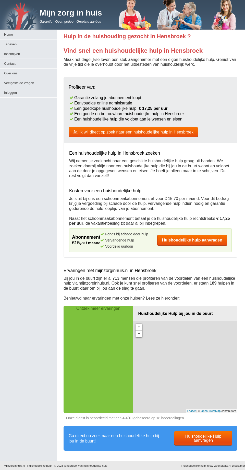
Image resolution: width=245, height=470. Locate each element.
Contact (10, 63)
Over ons (11, 73)
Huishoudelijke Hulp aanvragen (203, 438)
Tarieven (10, 44)
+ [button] (139, 327)
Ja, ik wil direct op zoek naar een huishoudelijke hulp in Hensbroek (133, 132)
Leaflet (191, 410)
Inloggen (10, 93)
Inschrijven (12, 54)
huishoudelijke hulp (95, 465)
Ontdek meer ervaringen (98, 308)
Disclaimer (238, 465)
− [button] (139, 334)
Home (8, 34)
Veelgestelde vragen (19, 83)
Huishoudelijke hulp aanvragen (192, 240)
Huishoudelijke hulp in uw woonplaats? (205, 465)
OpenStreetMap (211, 410)
